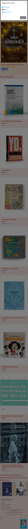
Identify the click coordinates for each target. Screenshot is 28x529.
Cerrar (23, 17)
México (5, 9)
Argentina (5, 7)
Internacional (6, 12)
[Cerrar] (25, 3)
